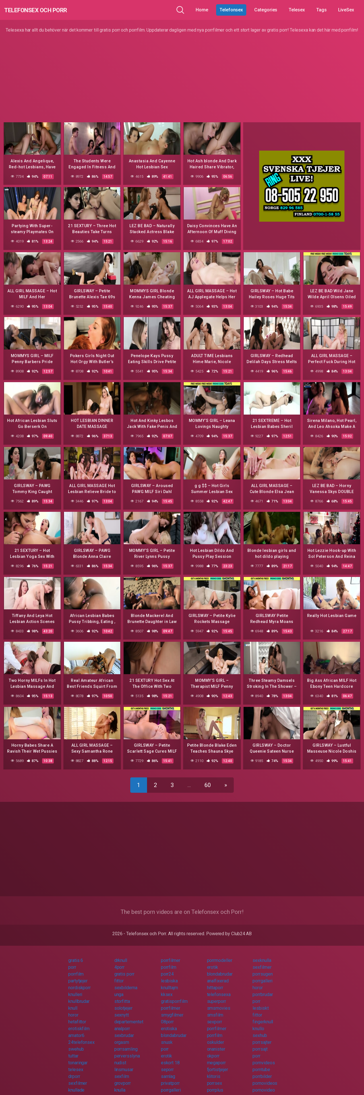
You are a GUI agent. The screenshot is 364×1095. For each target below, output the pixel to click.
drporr (74, 1071)
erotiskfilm (79, 1023)
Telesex (297, 10)
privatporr (170, 1077)
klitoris (213, 1071)
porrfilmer (170, 955)
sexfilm (121, 1071)
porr (72, 961)
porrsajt (260, 1043)
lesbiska (169, 975)
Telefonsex (231, 10)
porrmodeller (219, 955)
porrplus (215, 1084)
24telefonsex (81, 1037)
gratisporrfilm (174, 996)
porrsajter (262, 1037)
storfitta (122, 996)
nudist (120, 1057)
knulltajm (169, 982)
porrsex (214, 1077)
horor (258, 982)
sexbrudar (124, 1030)
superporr (216, 996)
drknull (120, 955)
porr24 (167, 968)
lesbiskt (260, 1002)
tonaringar (78, 1057)
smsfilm (215, 1009)
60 (207, 779)
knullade (76, 1084)
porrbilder (262, 1071)
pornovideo (264, 1084)
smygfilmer (172, 1009)
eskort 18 (170, 1057)
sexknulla (262, 955)
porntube (261, 1064)
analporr (122, 1023)
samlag (168, 1071)
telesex (75, 1064)
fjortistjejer (217, 1064)
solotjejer (123, 1002)
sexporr (214, 1016)
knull (72, 1002)
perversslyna (127, 1050)
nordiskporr (79, 982)
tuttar (73, 1050)
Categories (265, 10)
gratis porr (124, 968)
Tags (321, 10)
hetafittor (77, 1016)
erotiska (169, 1023)
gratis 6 (75, 955)
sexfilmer (262, 961)
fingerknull (263, 1016)
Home (202, 10)
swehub (76, 1043)
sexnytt (121, 1009)
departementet (128, 1016)
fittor (119, 975)
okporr (213, 1050)
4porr (119, 961)
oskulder (215, 1037)
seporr (167, 1064)
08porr (167, 1016)
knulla (120, 1084)
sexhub (260, 1030)
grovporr (122, 1077)
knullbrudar (79, 996)
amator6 (76, 1030)
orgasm (121, 1037)
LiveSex (346, 10)
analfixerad (218, 975)
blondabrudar (220, 968)
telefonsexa (219, 989)
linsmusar (123, 1064)
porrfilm (168, 961)
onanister (216, 1043)
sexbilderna (125, 982)
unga (119, 989)
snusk (167, 1037)
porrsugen (262, 968)
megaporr (216, 1057)
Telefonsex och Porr (48, 10)
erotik (212, 961)
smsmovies (218, 1002)
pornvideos (264, 1057)
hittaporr (215, 982)
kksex (167, 989)
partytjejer (78, 975)
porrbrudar (263, 989)
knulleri (75, 989)
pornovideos (265, 1077)
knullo (258, 1023)
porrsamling (126, 1043)
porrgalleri (262, 975)
